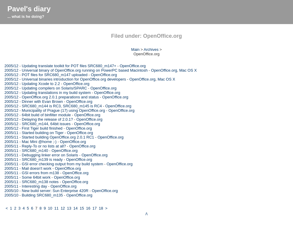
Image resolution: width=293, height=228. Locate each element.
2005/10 (11, 190)
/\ (146, 214)
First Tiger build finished (42, 128)
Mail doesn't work (37, 168)
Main (135, 49)
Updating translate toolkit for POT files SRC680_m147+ (69, 66)
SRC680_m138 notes (40, 182)
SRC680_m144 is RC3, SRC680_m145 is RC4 (62, 106)
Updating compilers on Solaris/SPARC (54, 88)
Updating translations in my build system (56, 92)
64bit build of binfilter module (46, 115)
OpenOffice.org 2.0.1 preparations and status (60, 97)
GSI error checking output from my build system (62, 164)
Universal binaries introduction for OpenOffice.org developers (74, 79)
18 (101, 208)
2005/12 (11, 66)
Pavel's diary (29, 9)
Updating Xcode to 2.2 (41, 83)
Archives (151, 49)
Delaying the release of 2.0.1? (47, 119)
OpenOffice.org (133, 66)
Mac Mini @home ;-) (39, 141)
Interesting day (34, 186)
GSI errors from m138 (40, 173)
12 (63, 208)
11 (56, 208)
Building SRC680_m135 (42, 195)
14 (75, 208)
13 (69, 208)
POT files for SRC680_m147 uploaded (55, 75)
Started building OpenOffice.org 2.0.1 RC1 (58, 137)
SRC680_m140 (35, 150)
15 (82, 208)
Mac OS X (188, 70)
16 (88, 208)
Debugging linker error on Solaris (50, 155)
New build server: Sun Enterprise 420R (55, 190)
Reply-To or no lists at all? (44, 146)
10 (50, 208)
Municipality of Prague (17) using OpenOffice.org (63, 110)
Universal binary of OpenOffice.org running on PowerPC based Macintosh (85, 70)
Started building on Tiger (43, 132)
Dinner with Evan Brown (42, 101)
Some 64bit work (36, 177)
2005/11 (11, 132)
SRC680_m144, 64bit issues (46, 124)
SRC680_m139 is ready (42, 159)
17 (94, 208)
